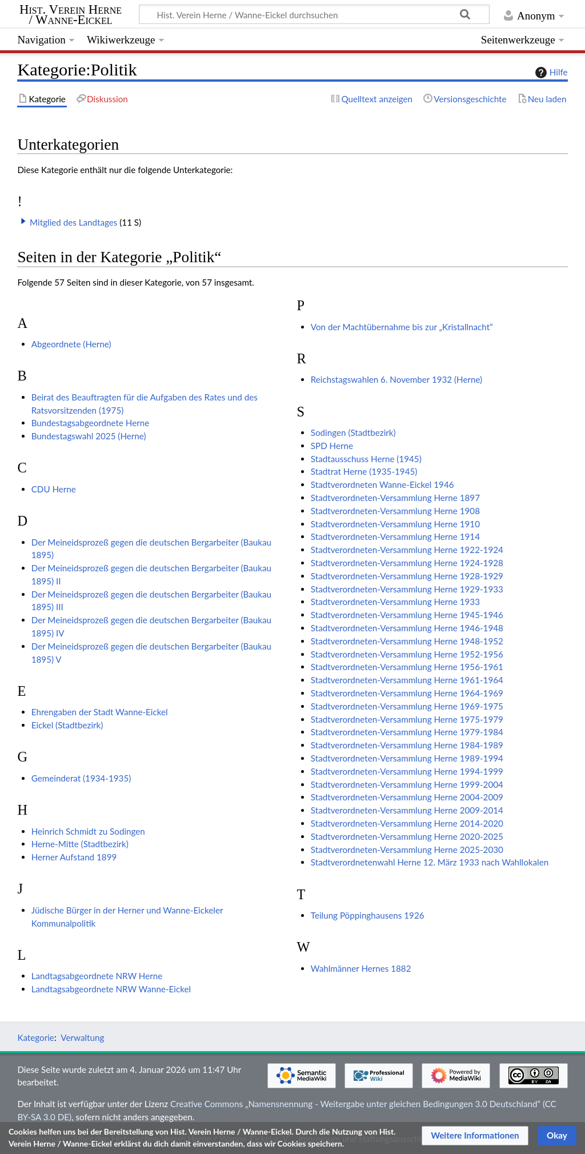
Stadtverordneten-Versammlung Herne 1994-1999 (407, 771)
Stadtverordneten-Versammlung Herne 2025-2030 (407, 849)
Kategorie (35, 1037)
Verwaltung (82, 1037)
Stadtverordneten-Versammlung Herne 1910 (395, 524)
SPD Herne (332, 445)
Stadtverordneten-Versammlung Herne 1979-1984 (407, 732)
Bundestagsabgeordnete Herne (90, 423)
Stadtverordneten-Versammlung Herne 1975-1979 (407, 719)
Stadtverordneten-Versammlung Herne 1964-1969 (407, 693)
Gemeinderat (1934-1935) (81, 778)
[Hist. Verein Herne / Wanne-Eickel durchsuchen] (314, 14)
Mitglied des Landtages (73, 222)
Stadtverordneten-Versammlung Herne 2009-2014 (407, 810)
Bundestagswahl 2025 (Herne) (88, 436)
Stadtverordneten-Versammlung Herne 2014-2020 (407, 823)
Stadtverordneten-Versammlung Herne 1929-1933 (407, 589)
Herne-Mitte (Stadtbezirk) (80, 844)
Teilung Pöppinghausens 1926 (367, 915)
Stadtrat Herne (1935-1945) (364, 471)
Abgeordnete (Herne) (71, 344)
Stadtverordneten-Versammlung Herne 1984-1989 (407, 745)
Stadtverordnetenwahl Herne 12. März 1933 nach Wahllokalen (429, 862)
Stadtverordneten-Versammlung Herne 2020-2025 (407, 836)
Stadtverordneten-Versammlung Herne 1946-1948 (407, 628)
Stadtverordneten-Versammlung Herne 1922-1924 (407, 549)
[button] (23, 221)
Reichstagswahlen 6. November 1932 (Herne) (396, 379)
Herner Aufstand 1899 (74, 857)
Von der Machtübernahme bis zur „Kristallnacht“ (402, 327)
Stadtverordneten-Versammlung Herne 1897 (395, 497)
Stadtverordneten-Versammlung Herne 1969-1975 (407, 706)
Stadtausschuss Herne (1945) (366, 459)
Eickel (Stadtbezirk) (67, 725)
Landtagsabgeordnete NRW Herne (97, 976)
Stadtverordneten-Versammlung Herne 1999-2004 (407, 784)
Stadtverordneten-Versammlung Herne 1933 (395, 601)
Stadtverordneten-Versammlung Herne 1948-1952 (407, 641)
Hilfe (550, 72)
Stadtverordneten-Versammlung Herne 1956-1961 (407, 667)
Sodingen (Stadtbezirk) (353, 432)
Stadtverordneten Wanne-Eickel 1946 (382, 484)
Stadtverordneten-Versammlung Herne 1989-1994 (407, 758)
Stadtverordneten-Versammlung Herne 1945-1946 (407, 615)
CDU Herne (53, 489)
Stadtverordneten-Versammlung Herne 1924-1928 (407, 563)
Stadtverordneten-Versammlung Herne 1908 (395, 511)
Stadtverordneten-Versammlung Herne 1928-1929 (407, 576)
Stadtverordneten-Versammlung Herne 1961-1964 (407, 680)
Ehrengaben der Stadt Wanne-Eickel (99, 712)
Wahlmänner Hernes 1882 (361, 968)
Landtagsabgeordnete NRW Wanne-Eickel (111, 989)
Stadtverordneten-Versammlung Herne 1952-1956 (407, 654)
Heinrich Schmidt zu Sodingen (88, 831)
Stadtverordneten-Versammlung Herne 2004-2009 (407, 797)
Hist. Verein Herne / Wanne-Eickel (70, 15)
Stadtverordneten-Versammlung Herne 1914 (395, 536)
